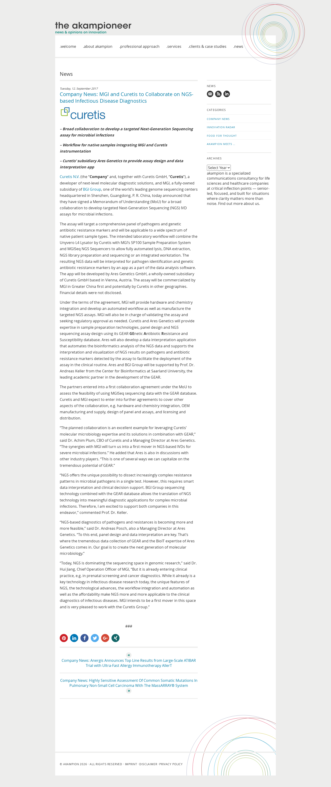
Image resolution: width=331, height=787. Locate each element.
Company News (218, 119)
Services (174, 46)
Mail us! (210, 94)
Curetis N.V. (70, 176)
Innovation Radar (221, 127)
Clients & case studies (207, 46)
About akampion (98, 46)
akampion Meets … (221, 144)
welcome (68, 46)
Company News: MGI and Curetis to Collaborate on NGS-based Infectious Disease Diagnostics (126, 97)
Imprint (131, 764)
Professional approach (140, 46)
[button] (64, 638)
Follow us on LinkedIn (226, 94)
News (238, 46)
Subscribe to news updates (218, 94)
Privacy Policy (171, 764)
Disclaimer (148, 764)
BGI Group (92, 189)
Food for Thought (222, 135)
